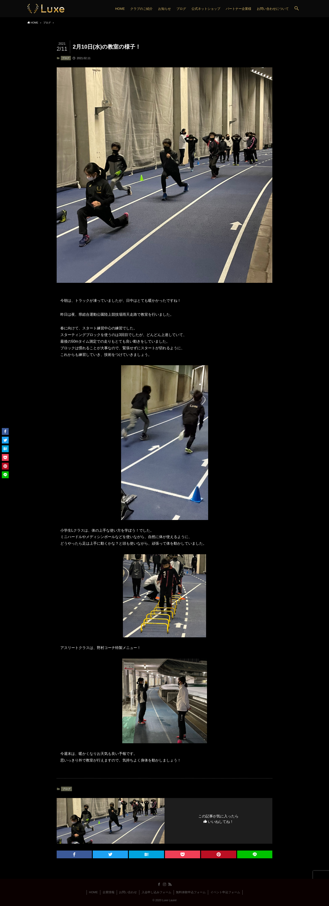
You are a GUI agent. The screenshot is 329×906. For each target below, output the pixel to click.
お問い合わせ (128, 892)
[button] (297, 8)
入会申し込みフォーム (156, 892)
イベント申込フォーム (225, 892)
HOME (93, 892)
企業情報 (108, 892)
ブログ (65, 58)
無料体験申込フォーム (191, 892)
